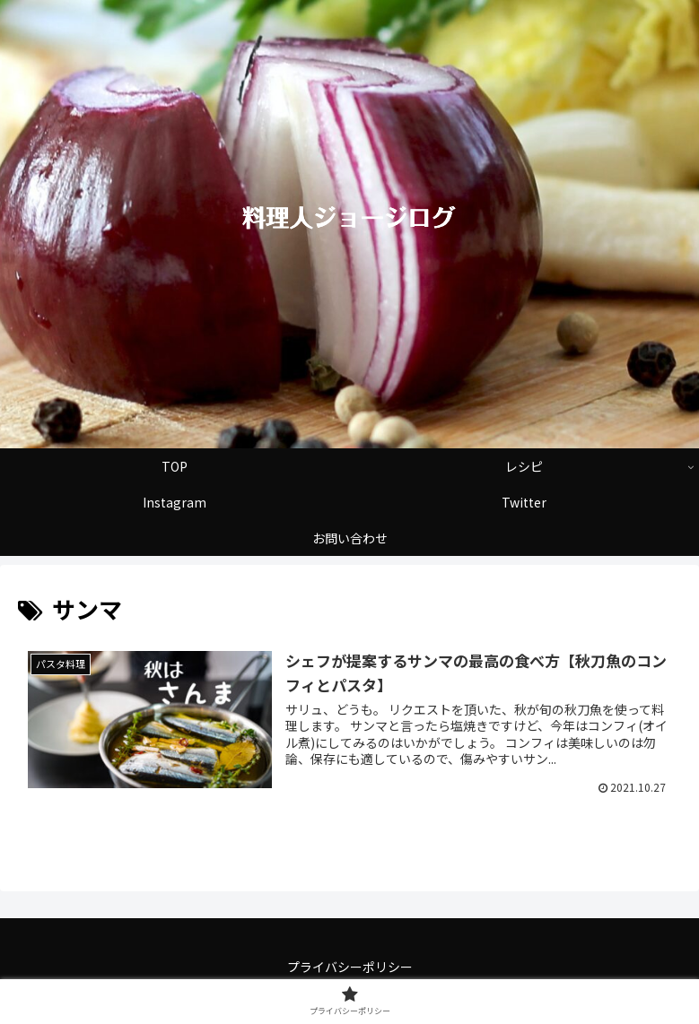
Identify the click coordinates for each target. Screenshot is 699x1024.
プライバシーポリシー (350, 967)
